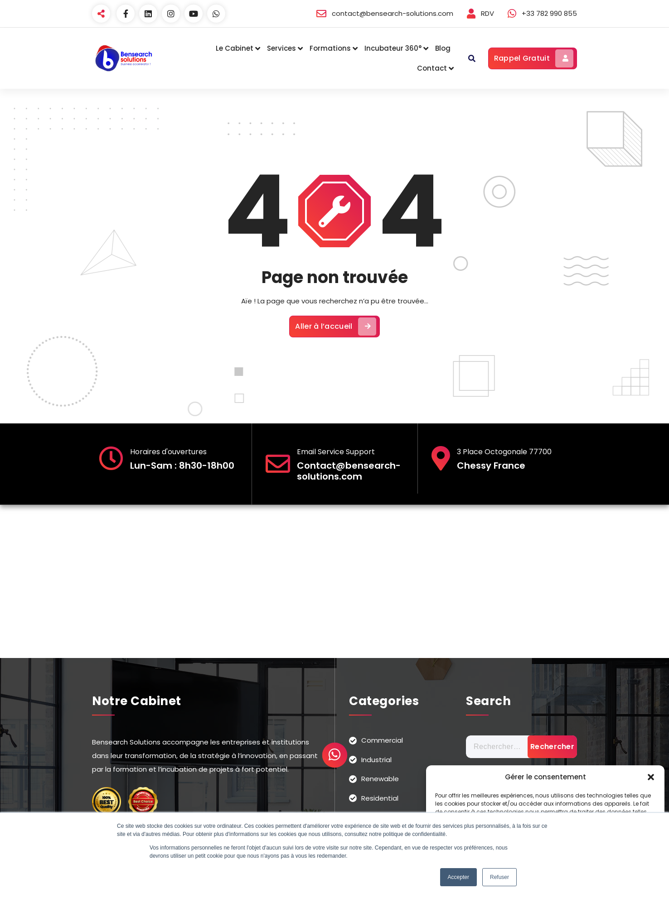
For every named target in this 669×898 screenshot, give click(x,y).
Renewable (380, 778)
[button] (650, 777)
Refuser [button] (499, 877)
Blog (443, 48)
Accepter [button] (458, 877)
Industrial (376, 759)
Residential (379, 798)
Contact (432, 68)
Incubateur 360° (393, 48)
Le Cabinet (234, 48)
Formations (330, 48)
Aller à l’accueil (335, 326)
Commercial (382, 740)
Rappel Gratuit (533, 58)
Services (281, 48)
